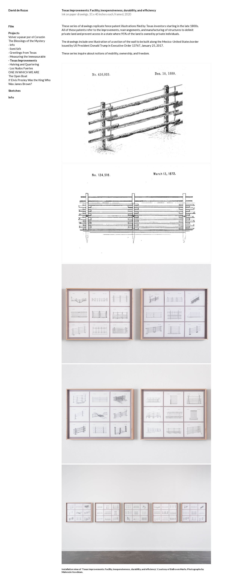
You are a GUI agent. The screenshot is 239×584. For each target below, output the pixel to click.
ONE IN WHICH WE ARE (23, 72)
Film (11, 26)
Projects (13, 33)
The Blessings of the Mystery (26, 40)
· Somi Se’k (14, 48)
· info (11, 44)
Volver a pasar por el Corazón (26, 37)
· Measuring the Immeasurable (27, 56)
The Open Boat (17, 76)
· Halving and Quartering (23, 64)
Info (11, 97)
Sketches (14, 90)
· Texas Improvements (22, 60)
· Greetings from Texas (22, 52)
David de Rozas (18, 10)
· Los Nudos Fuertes (20, 68)
